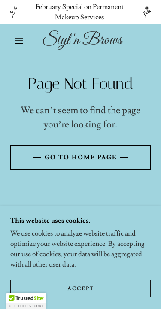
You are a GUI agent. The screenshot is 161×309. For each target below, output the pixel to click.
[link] (82, 41)
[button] (18, 40)
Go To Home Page (81, 157)
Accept (80, 288)
